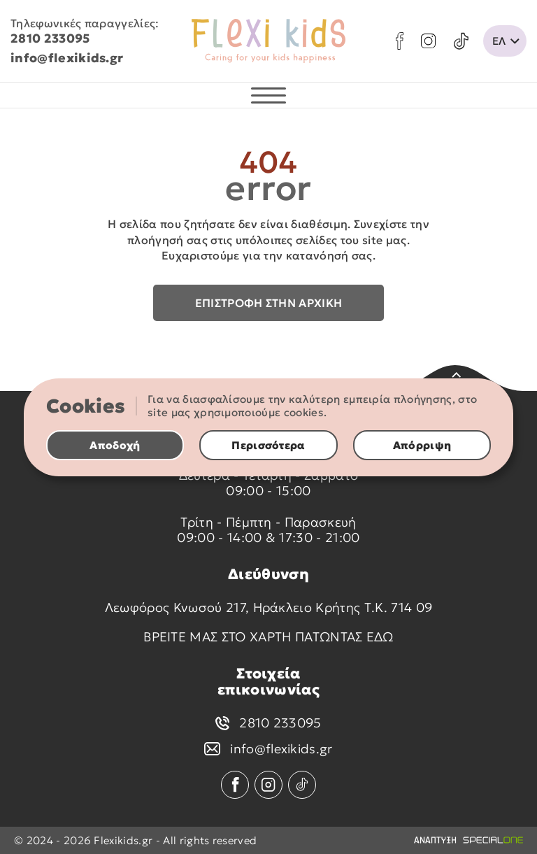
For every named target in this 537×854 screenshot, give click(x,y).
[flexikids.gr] (268, 41)
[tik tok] (461, 41)
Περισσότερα (268, 445)
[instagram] (428, 41)
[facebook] (399, 41)
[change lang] (505, 41)
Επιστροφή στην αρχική (269, 303)
